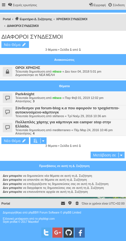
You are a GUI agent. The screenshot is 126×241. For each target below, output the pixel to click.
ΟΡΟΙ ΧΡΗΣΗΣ (27, 68)
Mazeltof (33, 221)
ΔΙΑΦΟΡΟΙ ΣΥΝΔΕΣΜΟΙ (32, 37)
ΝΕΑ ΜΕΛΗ (47, 75)
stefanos (58, 116)
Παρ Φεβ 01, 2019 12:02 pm (84, 97)
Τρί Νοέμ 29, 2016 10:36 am (86, 116)
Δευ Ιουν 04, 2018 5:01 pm (83, 71)
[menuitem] (22, 5)
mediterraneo (61, 130)
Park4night (24, 94)
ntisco (56, 71)
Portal (7, 19)
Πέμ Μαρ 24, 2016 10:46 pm (93, 130)
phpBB (32, 212)
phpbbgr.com (46, 218)
